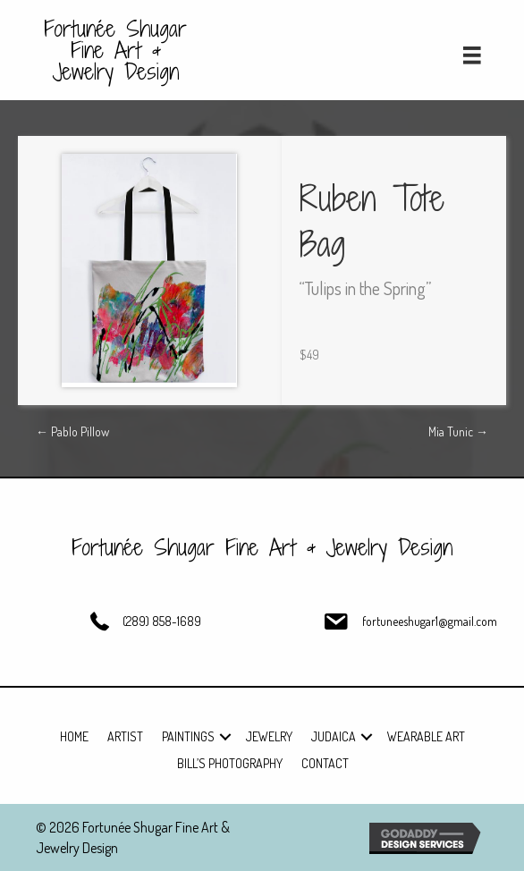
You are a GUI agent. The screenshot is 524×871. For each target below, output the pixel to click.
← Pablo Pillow (72, 431)
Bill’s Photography (230, 763)
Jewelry (269, 736)
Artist (125, 736)
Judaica (333, 736)
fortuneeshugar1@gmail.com (429, 621)
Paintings (188, 736)
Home (74, 736)
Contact (325, 763)
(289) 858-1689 (162, 621)
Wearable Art (426, 736)
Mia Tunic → (458, 431)
